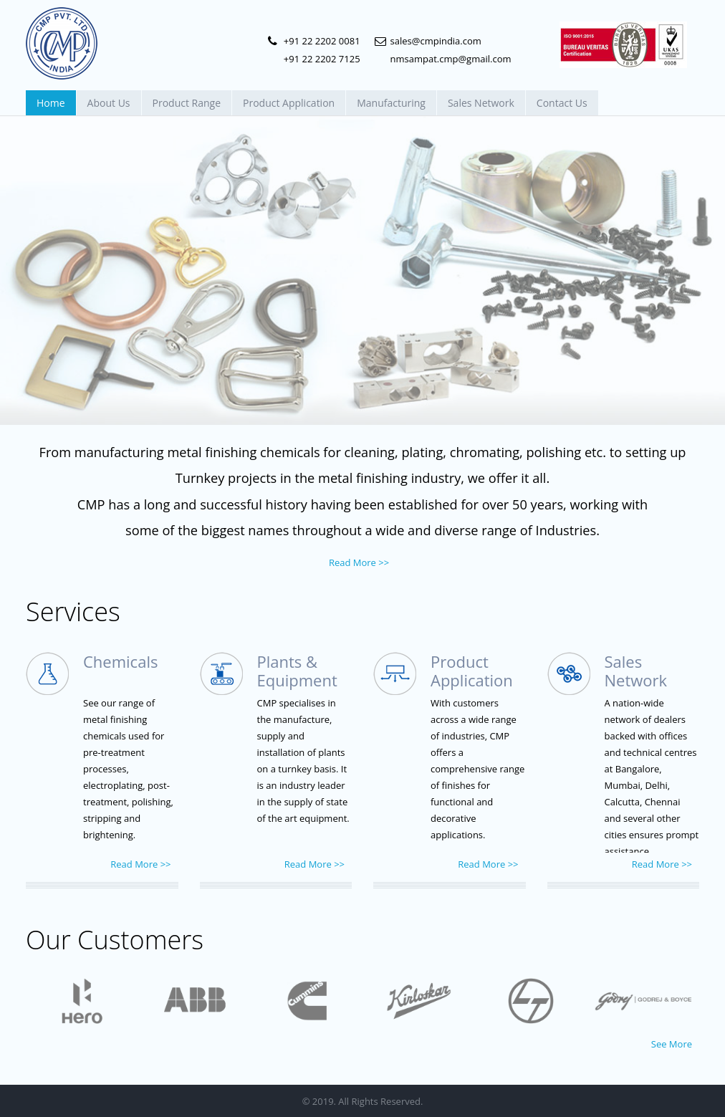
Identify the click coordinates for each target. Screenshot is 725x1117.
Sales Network (481, 103)
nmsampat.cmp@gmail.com (451, 58)
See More (671, 1043)
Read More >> (359, 562)
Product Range (187, 103)
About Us (108, 103)
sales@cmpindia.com (435, 40)
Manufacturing (391, 103)
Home (51, 103)
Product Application (289, 103)
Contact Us (562, 103)
